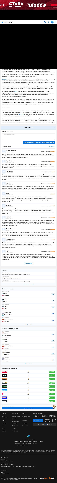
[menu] (55, 22)
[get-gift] (48, 22)
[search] (45, 22)
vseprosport (7, 22)
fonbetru (28, 241)
